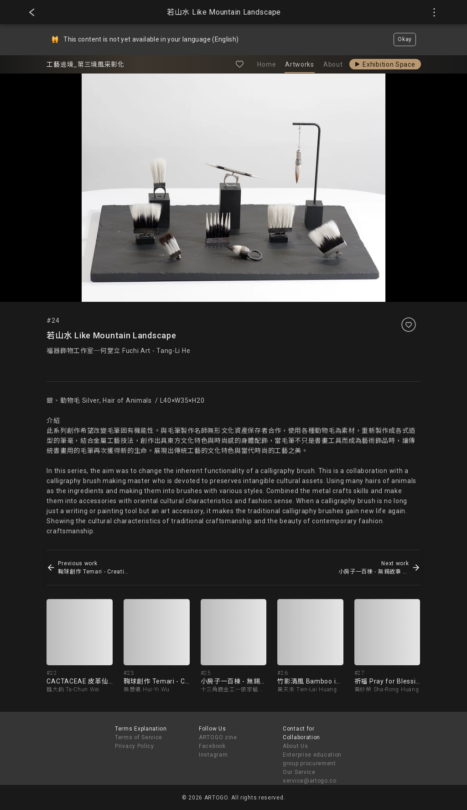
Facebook (212, 746)
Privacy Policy (134, 746)
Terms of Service (138, 737)
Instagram (213, 755)
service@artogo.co (310, 781)
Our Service (299, 772)
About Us (295, 746)
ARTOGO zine (218, 737)
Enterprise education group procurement (312, 759)
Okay (405, 39)
